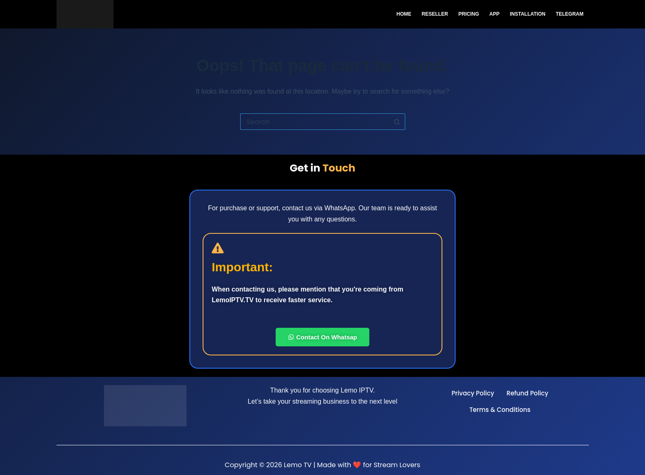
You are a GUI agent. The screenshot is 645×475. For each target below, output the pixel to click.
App (494, 14)
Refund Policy (527, 393)
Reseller (435, 14)
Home (404, 14)
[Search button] (397, 121)
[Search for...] (314, 121)
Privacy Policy (472, 393)
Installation (527, 14)
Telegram (570, 14)
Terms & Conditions (499, 409)
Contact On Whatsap (322, 337)
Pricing (468, 14)
